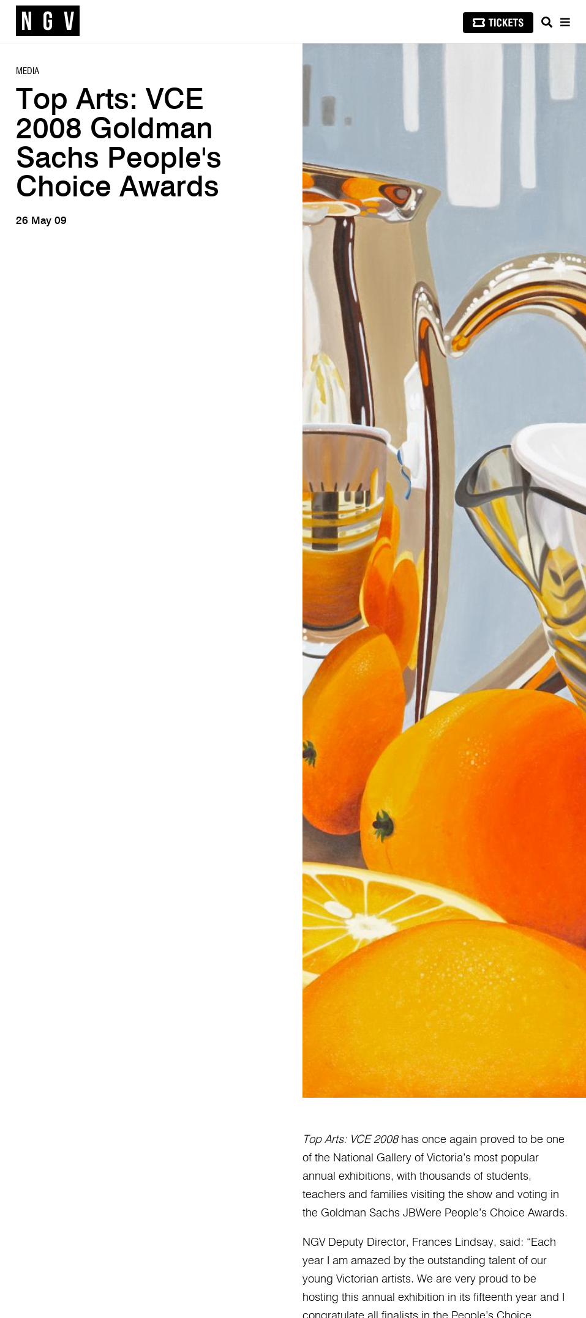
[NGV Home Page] (48, 21)
